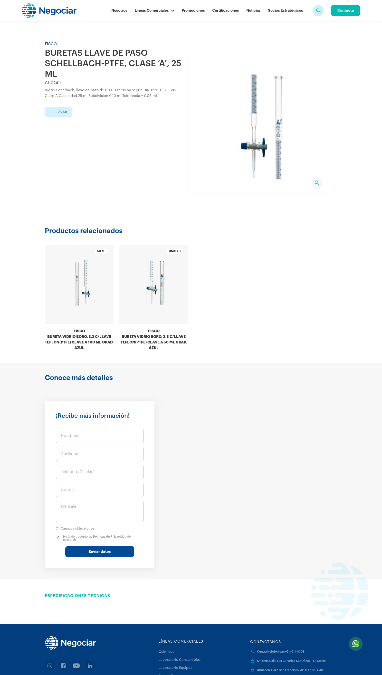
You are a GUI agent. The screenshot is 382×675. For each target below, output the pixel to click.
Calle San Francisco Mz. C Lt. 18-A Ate (297, 630)
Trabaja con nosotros (265, 665)
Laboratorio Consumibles (180, 620)
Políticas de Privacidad (292, 496)
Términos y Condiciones (189, 665)
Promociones (193, 10)
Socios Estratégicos (285, 10)
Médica (165, 644)
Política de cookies (228, 665)
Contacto (345, 10)
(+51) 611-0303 (294, 611)
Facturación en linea (69, 645)
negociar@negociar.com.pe (276, 639)
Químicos (166, 612)
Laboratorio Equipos (175, 628)
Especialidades (171, 636)
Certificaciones (225, 10)
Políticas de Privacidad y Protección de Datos (131, 665)
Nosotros (119, 10)
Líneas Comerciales (154, 10)
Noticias (253, 10)
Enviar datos (282, 512)
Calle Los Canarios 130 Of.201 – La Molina (297, 621)
